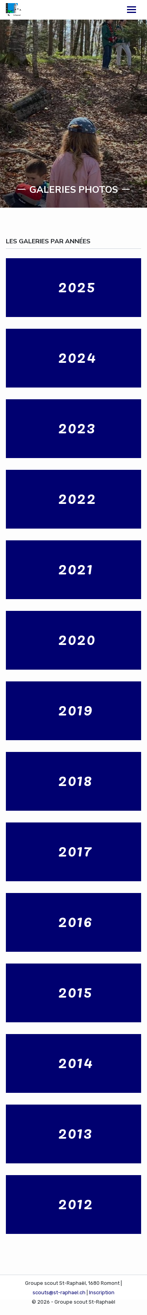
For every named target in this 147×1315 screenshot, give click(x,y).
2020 (77, 638)
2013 (75, 1132)
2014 (75, 1061)
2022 (77, 497)
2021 (75, 567)
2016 (75, 920)
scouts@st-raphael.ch (59, 1292)
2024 (77, 356)
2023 (77, 426)
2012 (75, 1202)
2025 (77, 285)
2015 (75, 991)
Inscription (101, 1292)
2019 (75, 709)
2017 (75, 850)
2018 (75, 779)
